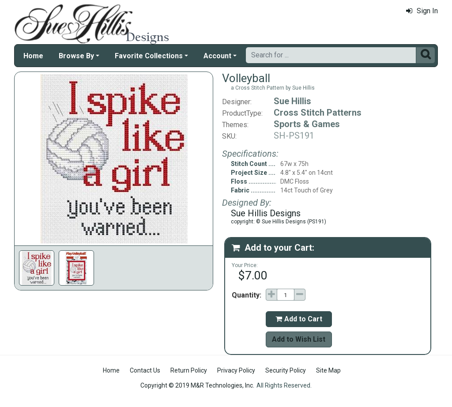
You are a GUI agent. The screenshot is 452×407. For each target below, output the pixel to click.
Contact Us (145, 370)
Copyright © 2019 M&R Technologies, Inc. (197, 385)
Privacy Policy (236, 370)
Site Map (328, 370)
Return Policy (188, 370)
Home (33, 56)
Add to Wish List (298, 339)
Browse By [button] (76, 56)
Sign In (422, 11)
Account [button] (217, 56)
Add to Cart (298, 319)
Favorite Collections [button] (149, 56)
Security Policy (285, 370)
